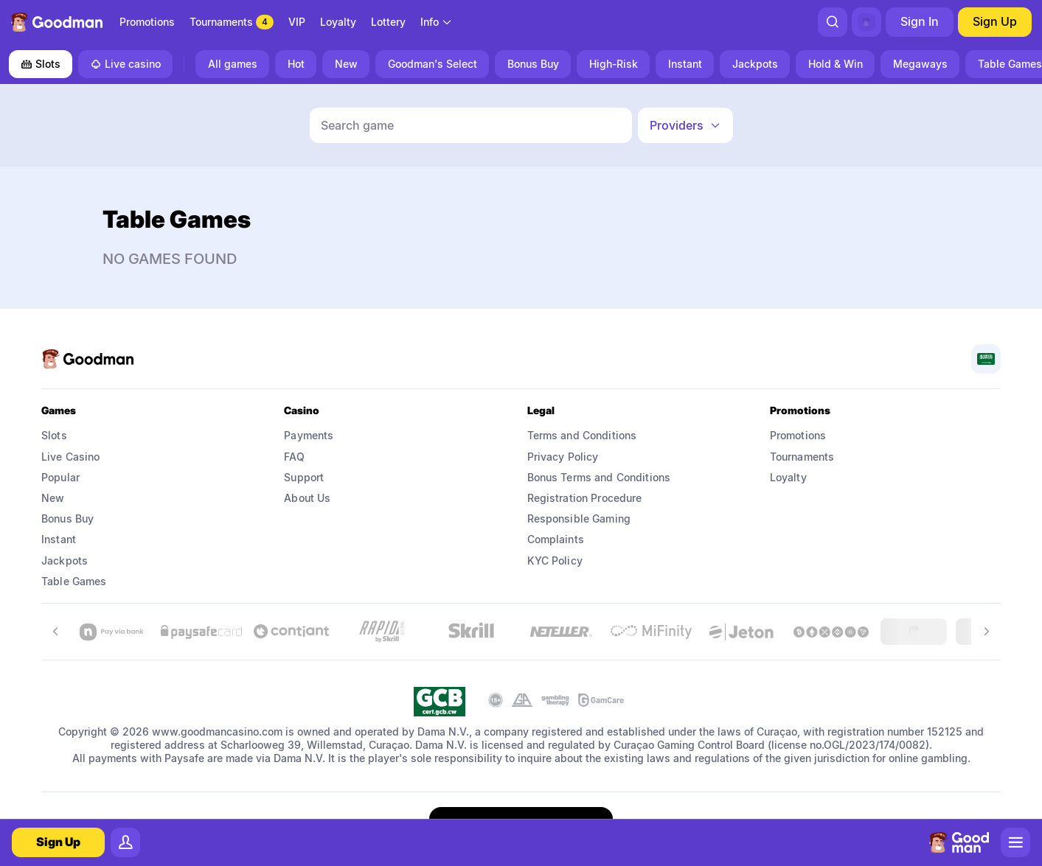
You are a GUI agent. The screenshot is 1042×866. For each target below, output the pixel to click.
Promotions (798, 435)
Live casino (125, 63)
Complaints (555, 539)
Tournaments (802, 456)
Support (304, 477)
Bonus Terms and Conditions (599, 477)
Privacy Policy (563, 456)
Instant (58, 539)
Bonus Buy (67, 518)
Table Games (74, 581)
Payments (308, 435)
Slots (40, 63)
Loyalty (788, 477)
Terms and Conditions (582, 435)
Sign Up (995, 21)
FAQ (294, 456)
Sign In (919, 21)
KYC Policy (555, 560)
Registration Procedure (584, 498)
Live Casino (70, 456)
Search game (357, 125)
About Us (307, 498)
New (52, 498)
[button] (685, 125)
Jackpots (64, 560)
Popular (60, 477)
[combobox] (436, 22)
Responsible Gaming (579, 518)
